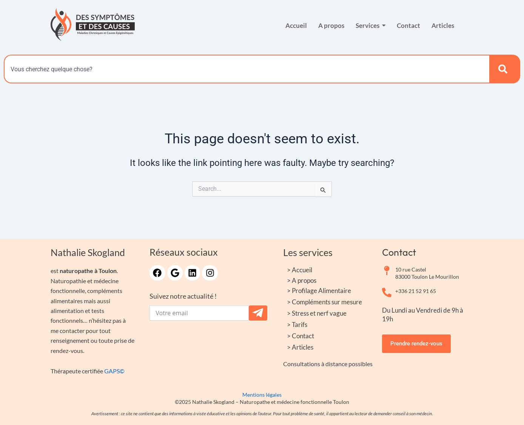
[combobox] (246, 69)
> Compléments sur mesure (324, 302)
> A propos (301, 280)
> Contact (300, 336)
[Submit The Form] (258, 313)
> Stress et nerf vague (317, 313)
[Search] (504, 69)
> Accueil (299, 270)
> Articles (300, 347)
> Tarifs (297, 324)
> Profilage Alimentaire (319, 291)
